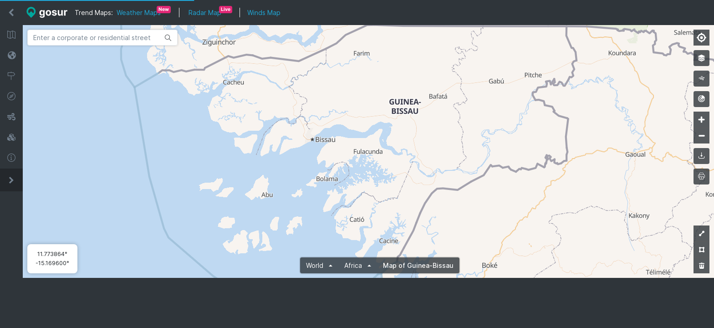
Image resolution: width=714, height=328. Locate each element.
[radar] (701, 99)
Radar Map (205, 12)
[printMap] (701, 176)
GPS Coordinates (11, 96)
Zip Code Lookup (11, 76)
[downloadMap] (701, 156)
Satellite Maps (11, 55)
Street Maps (11, 35)
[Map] (368, 151)
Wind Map (11, 117)
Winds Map (263, 12)
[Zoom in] (701, 120)
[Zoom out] (701, 136)
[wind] (701, 79)
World (315, 265)
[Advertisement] (368, 302)
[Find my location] (701, 38)
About (11, 158)
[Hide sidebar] (11, 13)
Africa (354, 265)
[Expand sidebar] (11, 180)
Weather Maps (139, 12)
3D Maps (11, 137)
